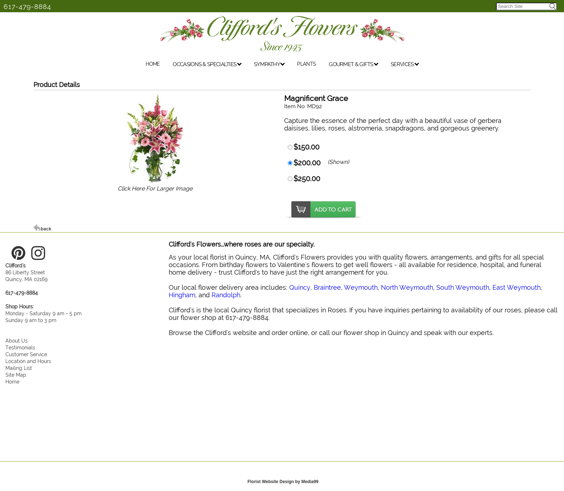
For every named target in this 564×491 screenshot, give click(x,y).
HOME (153, 64)
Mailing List (18, 368)
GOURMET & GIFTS (353, 64)
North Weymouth (407, 287)
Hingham (182, 295)
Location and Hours (28, 361)
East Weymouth (516, 287)
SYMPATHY (269, 64)
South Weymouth (462, 287)
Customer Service (26, 354)
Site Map (15, 375)
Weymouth (361, 287)
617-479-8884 (27, 6)
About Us (16, 341)
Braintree (327, 287)
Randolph (226, 295)
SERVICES (405, 64)
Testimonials (20, 347)
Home (12, 381)
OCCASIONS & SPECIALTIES (207, 64)
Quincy (299, 287)
